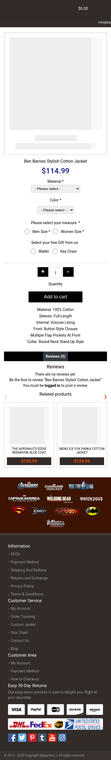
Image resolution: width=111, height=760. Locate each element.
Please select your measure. (55, 223)
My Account (20, 608)
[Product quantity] (56, 272)
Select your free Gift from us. (55, 242)
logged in (52, 385)
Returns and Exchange (29, 578)
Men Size (41, 231)
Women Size (72, 231)
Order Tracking (23, 616)
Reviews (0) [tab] (55, 356)
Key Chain (69, 251)
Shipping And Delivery (29, 570)
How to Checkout (25, 679)
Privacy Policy (22, 586)
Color (55, 200)
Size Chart (19, 632)
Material (55, 181)
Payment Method (25, 562)
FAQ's (15, 554)
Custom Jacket (23, 624)
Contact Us (20, 640)
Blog (14, 648)
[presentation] (5, 396)
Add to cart (55, 296)
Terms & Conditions (27, 594)
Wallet (44, 251)
